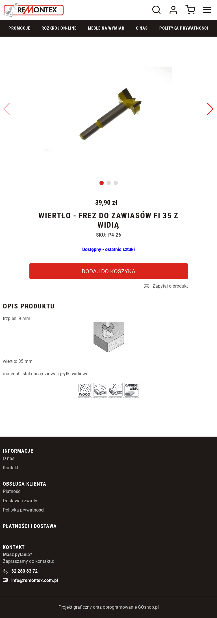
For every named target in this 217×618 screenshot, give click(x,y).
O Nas (142, 28)
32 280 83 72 (24, 571)
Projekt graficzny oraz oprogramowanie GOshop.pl (108, 607)
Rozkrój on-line (59, 28)
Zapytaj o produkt (170, 286)
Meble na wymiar (106, 28)
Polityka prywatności (184, 28)
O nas (8, 458)
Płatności (12, 491)
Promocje (19, 28)
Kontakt (10, 467)
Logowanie (173, 10)
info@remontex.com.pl (34, 580)
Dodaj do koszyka (108, 271)
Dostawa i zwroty (20, 500)
